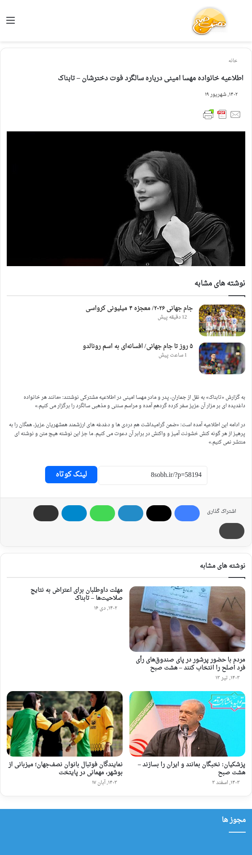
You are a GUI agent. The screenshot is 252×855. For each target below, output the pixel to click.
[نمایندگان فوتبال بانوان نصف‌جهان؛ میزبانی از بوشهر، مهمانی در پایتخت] (65, 724)
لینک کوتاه (71, 475)
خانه (235, 61)
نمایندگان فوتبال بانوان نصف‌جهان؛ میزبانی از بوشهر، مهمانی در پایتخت (65, 769)
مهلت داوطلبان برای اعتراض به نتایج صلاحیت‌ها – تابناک (76, 594)
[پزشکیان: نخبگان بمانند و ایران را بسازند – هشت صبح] (187, 724)
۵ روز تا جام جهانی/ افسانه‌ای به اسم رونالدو (138, 346)
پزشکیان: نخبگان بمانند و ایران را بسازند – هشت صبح (191, 769)
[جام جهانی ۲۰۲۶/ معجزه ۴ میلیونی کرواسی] (222, 320)
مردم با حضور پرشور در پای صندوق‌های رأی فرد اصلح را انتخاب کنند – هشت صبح (190, 664)
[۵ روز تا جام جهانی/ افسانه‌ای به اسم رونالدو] (222, 358)
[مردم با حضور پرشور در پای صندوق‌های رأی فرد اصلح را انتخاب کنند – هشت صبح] (187, 619)
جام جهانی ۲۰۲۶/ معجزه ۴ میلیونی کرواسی (139, 308)
